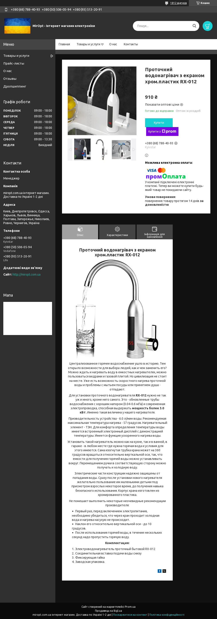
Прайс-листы (13, 63)
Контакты (131, 44)
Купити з (162, 131)
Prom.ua (130, 606)
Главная (64, 44)
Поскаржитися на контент (130, 614)
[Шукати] (194, 26)
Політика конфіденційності (166, 614)
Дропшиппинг (14, 86)
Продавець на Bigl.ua (108, 610)
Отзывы (9, 78)
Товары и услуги (88, 44)
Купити (159, 122)
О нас (113, 44)
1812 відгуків (178, 3)
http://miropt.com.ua (27, 274)
